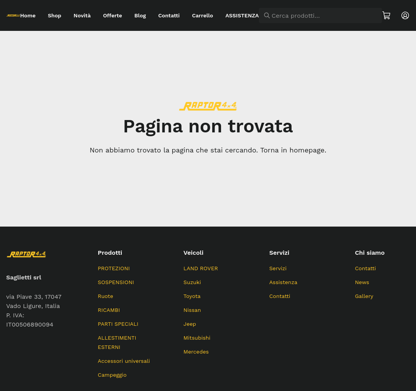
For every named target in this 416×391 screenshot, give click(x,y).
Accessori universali (124, 361)
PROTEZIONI (114, 268)
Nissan (192, 310)
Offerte (112, 15)
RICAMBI (109, 310)
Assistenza (283, 282)
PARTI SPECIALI (118, 324)
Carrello (202, 15)
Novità (82, 15)
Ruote (105, 296)
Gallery (364, 296)
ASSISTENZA (242, 15)
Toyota (191, 296)
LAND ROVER (200, 268)
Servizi (278, 268)
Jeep (189, 324)
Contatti (169, 15)
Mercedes (196, 352)
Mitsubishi (196, 338)
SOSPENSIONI (116, 282)
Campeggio (112, 375)
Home (27, 15)
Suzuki (192, 282)
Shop (54, 15)
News (362, 282)
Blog (140, 15)
